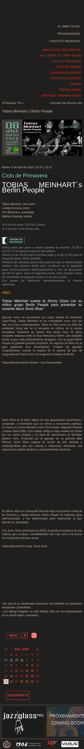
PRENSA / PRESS (70, 89)
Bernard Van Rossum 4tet (66, 103)
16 (32, 670)
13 (16, 670)
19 (11, 676)
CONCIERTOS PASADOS (65, 72)
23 (32, 676)
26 (11, 681)
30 (21, 660)
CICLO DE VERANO (68, 67)
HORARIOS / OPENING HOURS (61, 95)
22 (27, 676)
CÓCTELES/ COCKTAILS (65, 78)
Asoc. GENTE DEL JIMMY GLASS (60, 55)
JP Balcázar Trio (12, 103)
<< (6, 649)
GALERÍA (75, 84)
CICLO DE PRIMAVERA (66, 61)
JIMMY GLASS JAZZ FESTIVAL (62, 50)
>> (37, 649)
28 (11, 660)
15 (27, 670)
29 (27, 681)
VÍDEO (6, 292)
